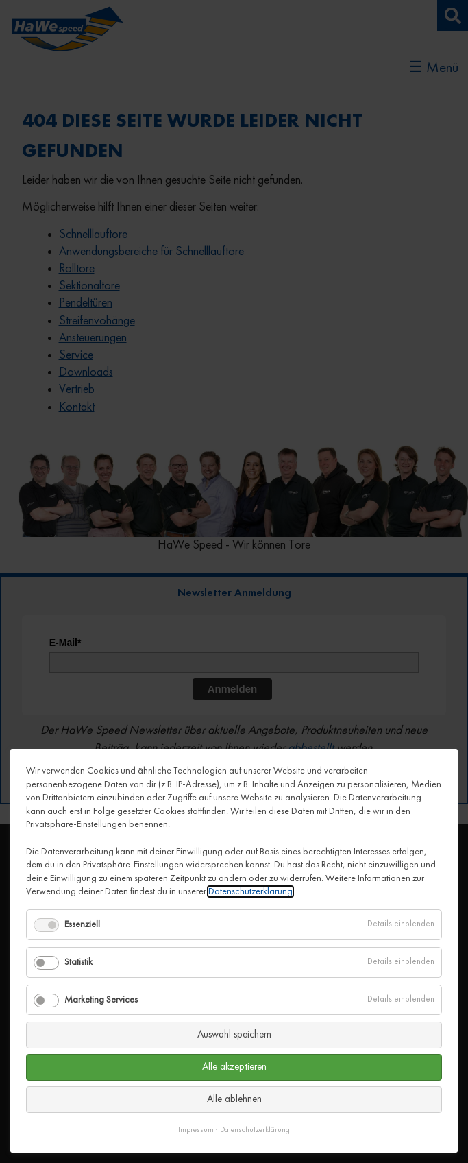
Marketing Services (101, 1000)
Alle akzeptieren (234, 1067)
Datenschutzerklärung (250, 891)
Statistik (78, 962)
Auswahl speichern (234, 1035)
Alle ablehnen (234, 1099)
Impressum (196, 1130)
